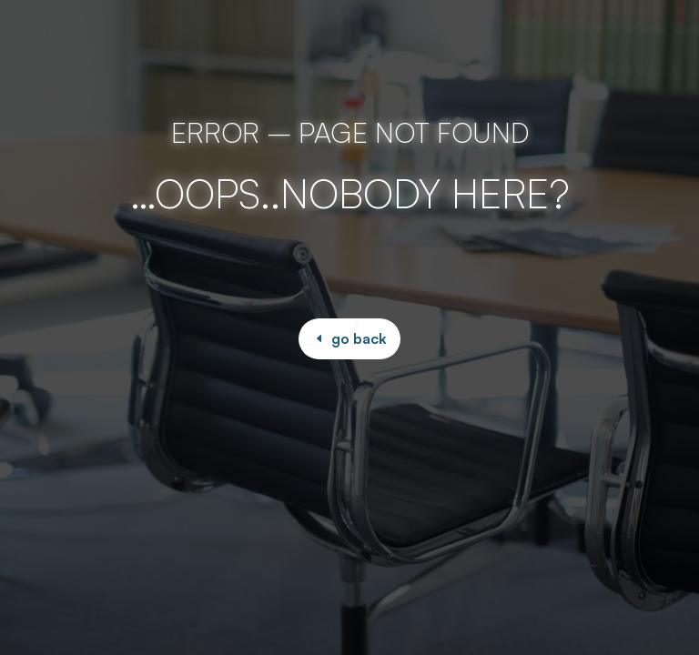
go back (359, 338)
